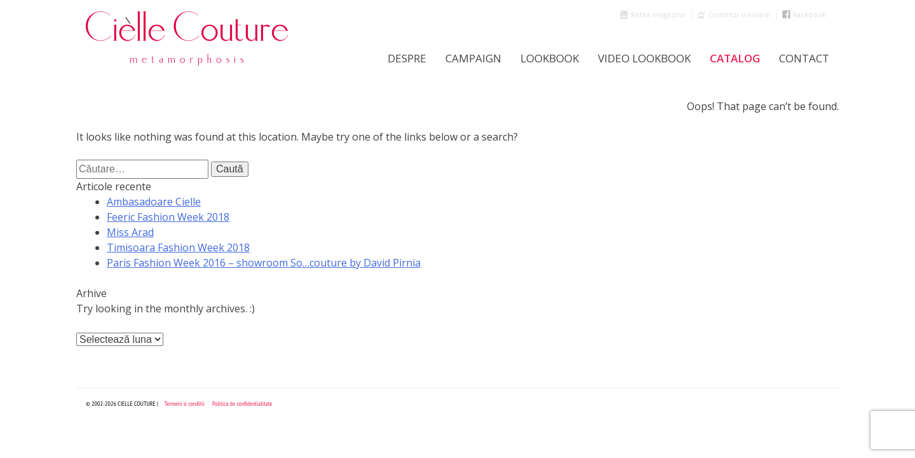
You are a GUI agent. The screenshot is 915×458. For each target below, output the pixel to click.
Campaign (473, 58)
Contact (804, 58)
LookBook (549, 58)
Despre (407, 58)
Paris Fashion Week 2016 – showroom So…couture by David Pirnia (264, 263)
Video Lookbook (644, 58)
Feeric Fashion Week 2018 (168, 217)
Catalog (735, 58)
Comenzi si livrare (739, 14)
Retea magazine (658, 14)
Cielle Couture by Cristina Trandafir (187, 38)
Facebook (809, 14)
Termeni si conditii (185, 403)
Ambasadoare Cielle (154, 202)
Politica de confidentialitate (242, 403)
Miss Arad (130, 232)
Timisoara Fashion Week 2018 (178, 247)
